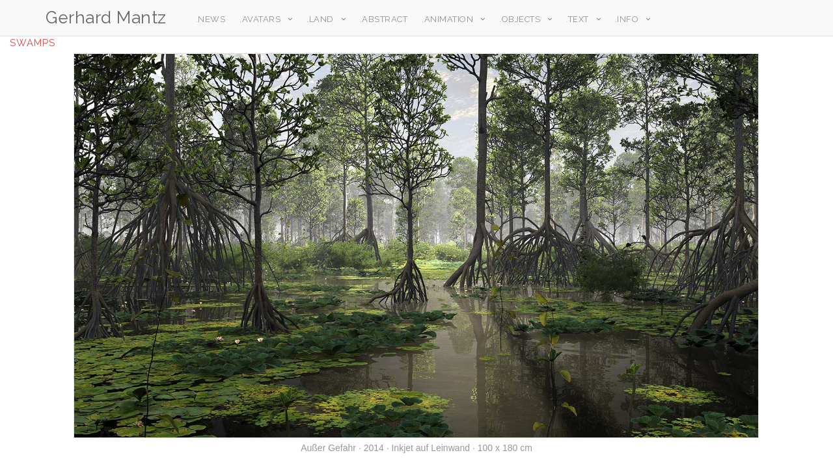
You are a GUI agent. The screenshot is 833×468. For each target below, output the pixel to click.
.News (207, 19)
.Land (317, 19)
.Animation (444, 19)
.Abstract (381, 19)
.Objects (516, 19)
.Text (574, 19)
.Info (624, 19)
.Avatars (256, 19)
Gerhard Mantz (106, 17)
